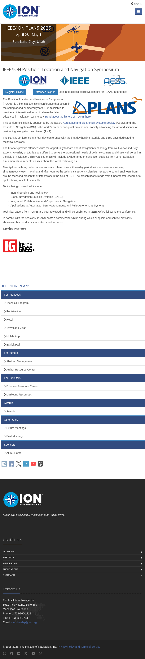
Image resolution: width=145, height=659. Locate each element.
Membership (10, 563)
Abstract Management (18, 361)
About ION (8, 551)
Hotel (8, 319)
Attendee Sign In (45, 92)
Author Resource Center (19, 369)
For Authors (11, 352)
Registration (12, 311)
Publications (10, 569)
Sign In (138, 4)
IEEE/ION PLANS (15, 285)
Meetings (8, 557)
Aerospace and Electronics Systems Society (89, 122)
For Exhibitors (12, 378)
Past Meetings (13, 436)
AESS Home (12, 452)
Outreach (9, 575)
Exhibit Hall (12, 344)
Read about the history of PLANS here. (68, 116)
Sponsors (9, 444)
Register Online (14, 92)
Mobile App (12, 336)
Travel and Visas (15, 327)
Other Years (11, 419)
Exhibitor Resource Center (21, 386)
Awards (8, 403)
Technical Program (16, 302)
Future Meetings (15, 427)
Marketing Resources (18, 394)
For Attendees (12, 294)
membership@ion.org (24, 622)
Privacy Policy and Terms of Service (79, 646)
